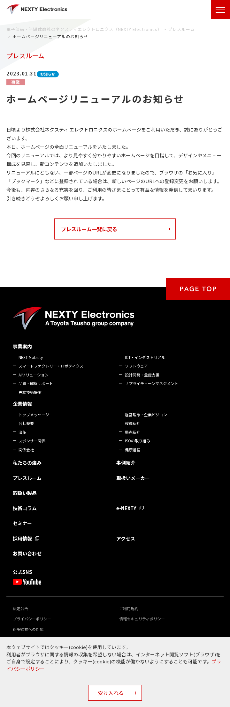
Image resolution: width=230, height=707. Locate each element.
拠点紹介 (132, 432)
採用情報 (22, 538)
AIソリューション (34, 374)
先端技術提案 (30, 392)
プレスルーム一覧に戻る (89, 229)
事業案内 (22, 346)
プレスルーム (27, 478)
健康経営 (132, 449)
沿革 (22, 432)
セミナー (22, 523)
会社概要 (26, 423)
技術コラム (25, 508)
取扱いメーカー (133, 478)
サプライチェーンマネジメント (151, 383)
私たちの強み (27, 462)
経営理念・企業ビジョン (146, 414)
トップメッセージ (34, 414)
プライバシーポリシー (32, 618)
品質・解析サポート (36, 383)
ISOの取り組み (137, 440)
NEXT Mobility (31, 357)
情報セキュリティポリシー (142, 618)
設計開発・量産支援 (142, 374)
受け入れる (111, 692)
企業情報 (22, 403)
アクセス (125, 538)
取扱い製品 (25, 492)
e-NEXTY (126, 508)
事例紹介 (125, 462)
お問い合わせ (27, 553)
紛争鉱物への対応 (28, 629)
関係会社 (26, 449)
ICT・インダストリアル (145, 357)
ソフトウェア (136, 365)
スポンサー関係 (32, 440)
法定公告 (20, 608)
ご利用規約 (128, 608)
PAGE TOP (198, 289)
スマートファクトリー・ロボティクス (51, 365)
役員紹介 (132, 423)
